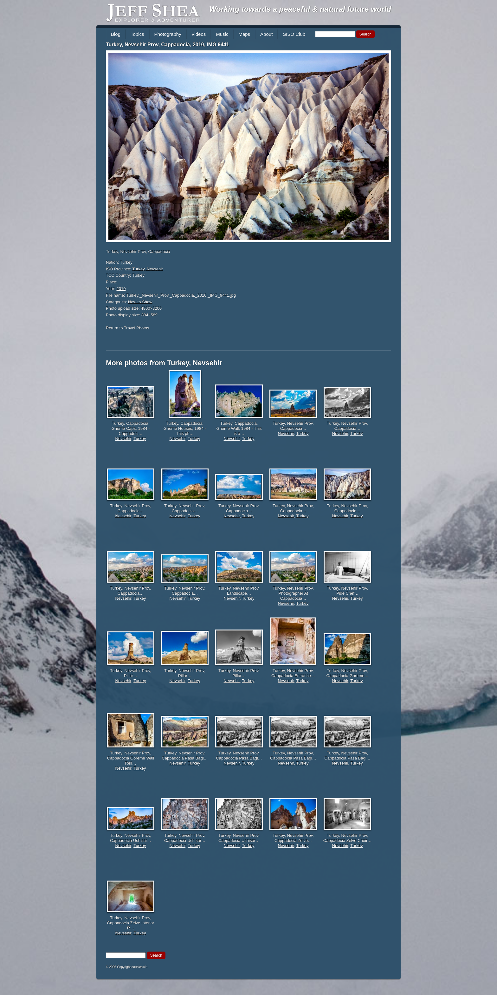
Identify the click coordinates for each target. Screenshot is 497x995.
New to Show (140, 302)
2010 (121, 288)
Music (222, 34)
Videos (198, 34)
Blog (115, 34)
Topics (137, 34)
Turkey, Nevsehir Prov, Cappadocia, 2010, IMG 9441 (167, 44)
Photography (167, 34)
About (266, 34)
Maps (244, 34)
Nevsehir (123, 438)
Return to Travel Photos (127, 328)
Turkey (126, 262)
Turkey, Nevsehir (147, 269)
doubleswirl (139, 967)
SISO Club (294, 34)
